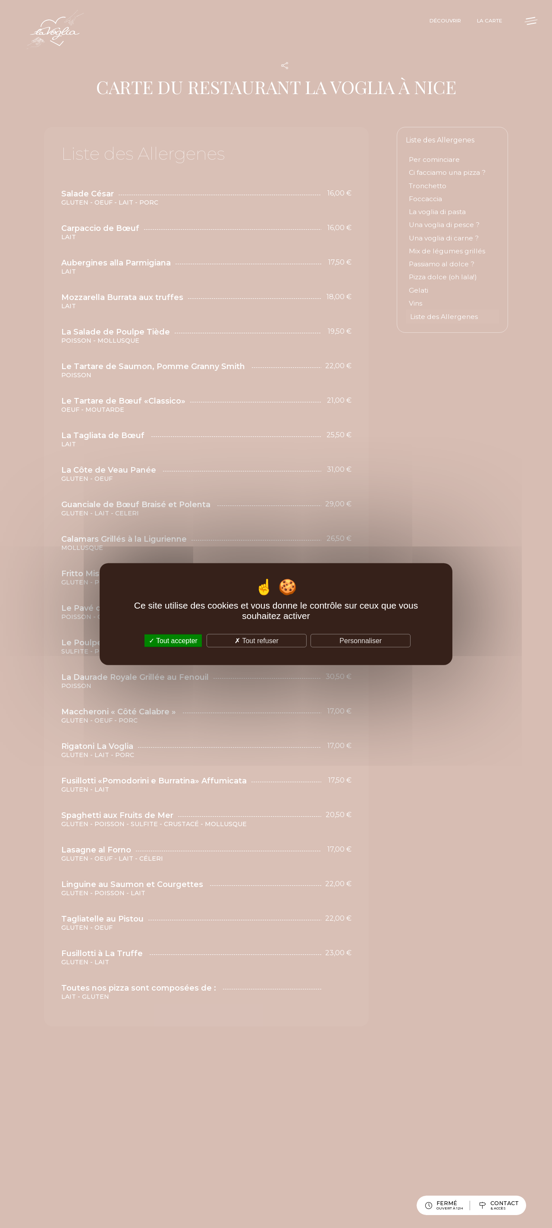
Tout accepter (173, 640)
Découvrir (429, 23)
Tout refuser (257, 640)
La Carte (481, 23)
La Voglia (69, 36)
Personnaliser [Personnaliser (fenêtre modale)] (360, 640)
